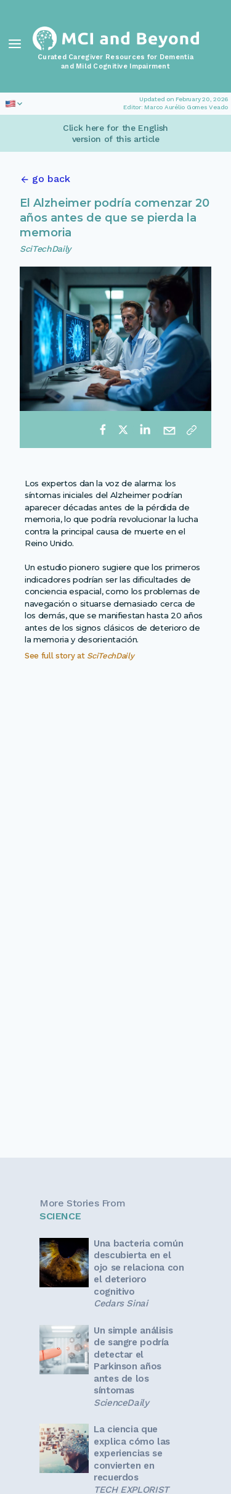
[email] (169, 429)
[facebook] (103, 429)
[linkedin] (144, 429)
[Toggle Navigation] (14, 43)
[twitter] (123, 429)
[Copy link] (191, 429)
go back (51, 179)
